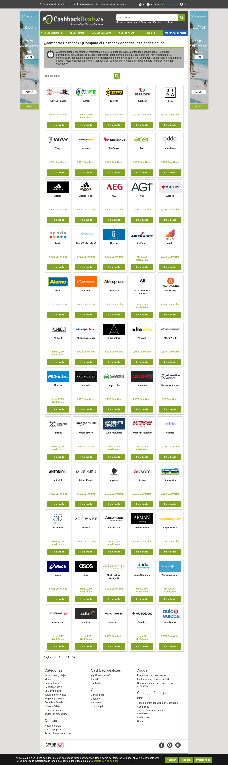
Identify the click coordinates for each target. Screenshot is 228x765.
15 (67, 657)
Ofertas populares (54, 729)
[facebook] (162, 745)
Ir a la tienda (58, 125)
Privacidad (97, 702)
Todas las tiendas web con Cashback (157, 702)
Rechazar (186, 760)
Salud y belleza (53, 690)
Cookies (95, 698)
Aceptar (171, 760)
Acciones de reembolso (52, 33)
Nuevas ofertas (53, 725)
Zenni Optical (133, 22)
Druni (149, 22)
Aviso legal (97, 706)
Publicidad (97, 683)
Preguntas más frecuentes (151, 675)
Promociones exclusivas (58, 733)
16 (73, 657)
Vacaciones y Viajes (55, 675)
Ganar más (143, 706)
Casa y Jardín (52, 683)
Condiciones (98, 694)
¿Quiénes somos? (100, 675)
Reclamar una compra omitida (153, 679)
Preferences (203, 760)
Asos (143, 22)
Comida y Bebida (54, 702)
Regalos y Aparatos (55, 698)
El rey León (167, 22)
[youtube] (170, 745)
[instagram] (178, 745)
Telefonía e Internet (55, 694)
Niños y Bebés (52, 706)
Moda (48, 679)
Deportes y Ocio (53, 687)
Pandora (157, 22)
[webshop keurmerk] (55, 747)
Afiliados (96, 679)
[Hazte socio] (171, 4)
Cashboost (143, 717)
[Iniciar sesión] (155, 4)
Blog (151, 33)
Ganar (140, 721)
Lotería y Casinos (54, 710)
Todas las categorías (56, 714)
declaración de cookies (105, 760)
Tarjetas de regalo (175, 33)
